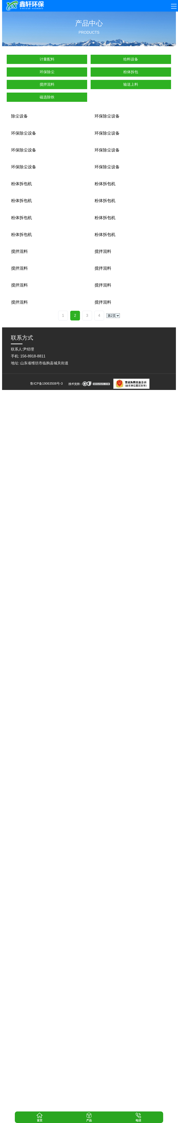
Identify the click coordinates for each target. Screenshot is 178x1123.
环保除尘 (47, 72)
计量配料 (47, 59)
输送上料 (130, 84)
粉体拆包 (130, 72)
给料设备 (130, 59)
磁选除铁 (47, 97)
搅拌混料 (47, 84)
